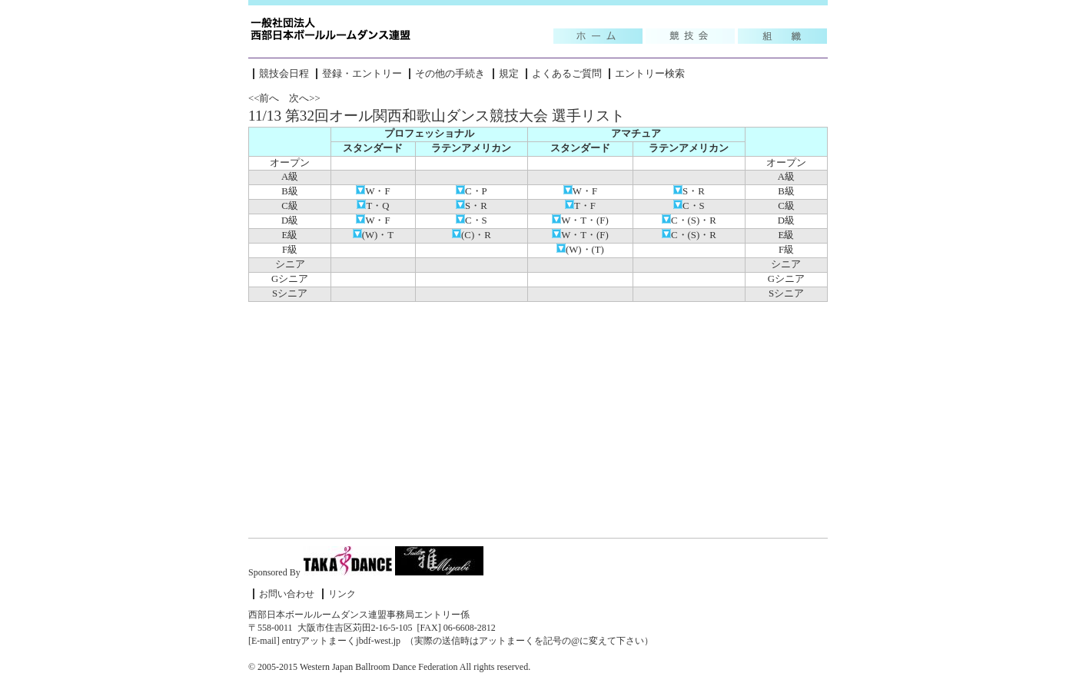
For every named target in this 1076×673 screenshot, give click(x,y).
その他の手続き (450, 73)
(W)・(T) (580, 249)
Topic (598, 36)
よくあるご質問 (567, 73)
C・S (689, 206)
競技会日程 (284, 73)
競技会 (690, 36)
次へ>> (304, 98)
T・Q (373, 206)
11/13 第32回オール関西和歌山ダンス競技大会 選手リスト (436, 116)
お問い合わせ (286, 593)
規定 (509, 73)
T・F (580, 206)
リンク (342, 593)
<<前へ (263, 98)
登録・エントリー (362, 73)
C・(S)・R (689, 220)
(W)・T (373, 235)
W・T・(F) (580, 220)
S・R (689, 191)
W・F (373, 191)
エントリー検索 (650, 73)
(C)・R (471, 235)
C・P (471, 191)
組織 (782, 36)
